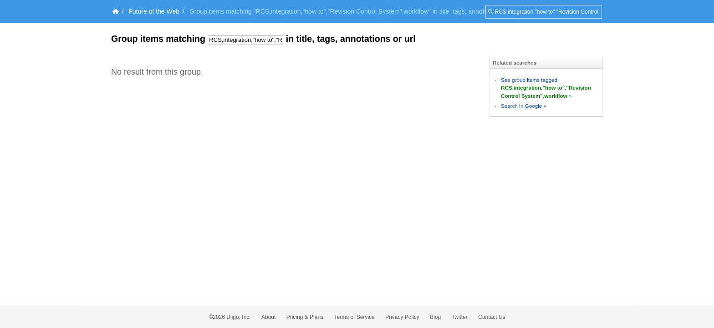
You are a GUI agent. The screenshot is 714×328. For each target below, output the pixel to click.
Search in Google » (523, 106)
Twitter (460, 317)
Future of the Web (153, 11)
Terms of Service (354, 317)
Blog (435, 317)
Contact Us (491, 317)
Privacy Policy (402, 317)
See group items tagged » (546, 88)
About (268, 317)
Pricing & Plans (304, 317)
